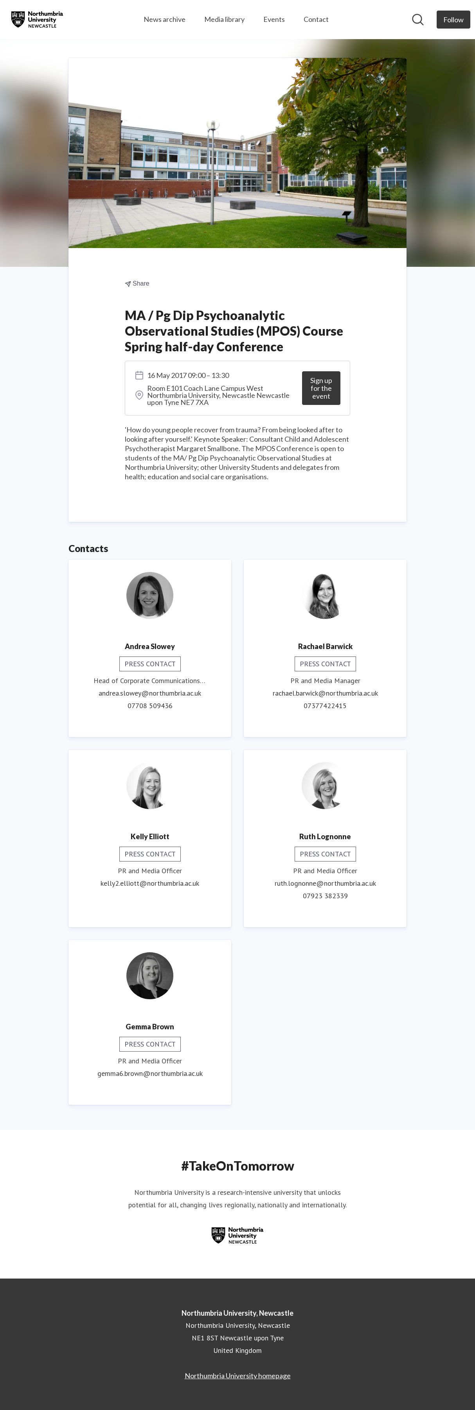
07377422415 (325, 705)
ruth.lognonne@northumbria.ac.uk (325, 883)
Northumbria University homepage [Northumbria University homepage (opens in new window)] (238, 1375)
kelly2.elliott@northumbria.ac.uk (150, 883)
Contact (316, 19)
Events (274, 19)
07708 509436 (150, 705)
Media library (224, 19)
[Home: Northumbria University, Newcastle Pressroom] (37, 19)
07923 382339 (325, 895)
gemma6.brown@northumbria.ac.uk (150, 1073)
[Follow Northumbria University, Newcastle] (453, 20)
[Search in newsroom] (418, 19)
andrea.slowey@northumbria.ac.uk (150, 693)
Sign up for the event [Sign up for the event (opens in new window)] (321, 388)
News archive (164, 19)
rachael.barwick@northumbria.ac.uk (325, 693)
